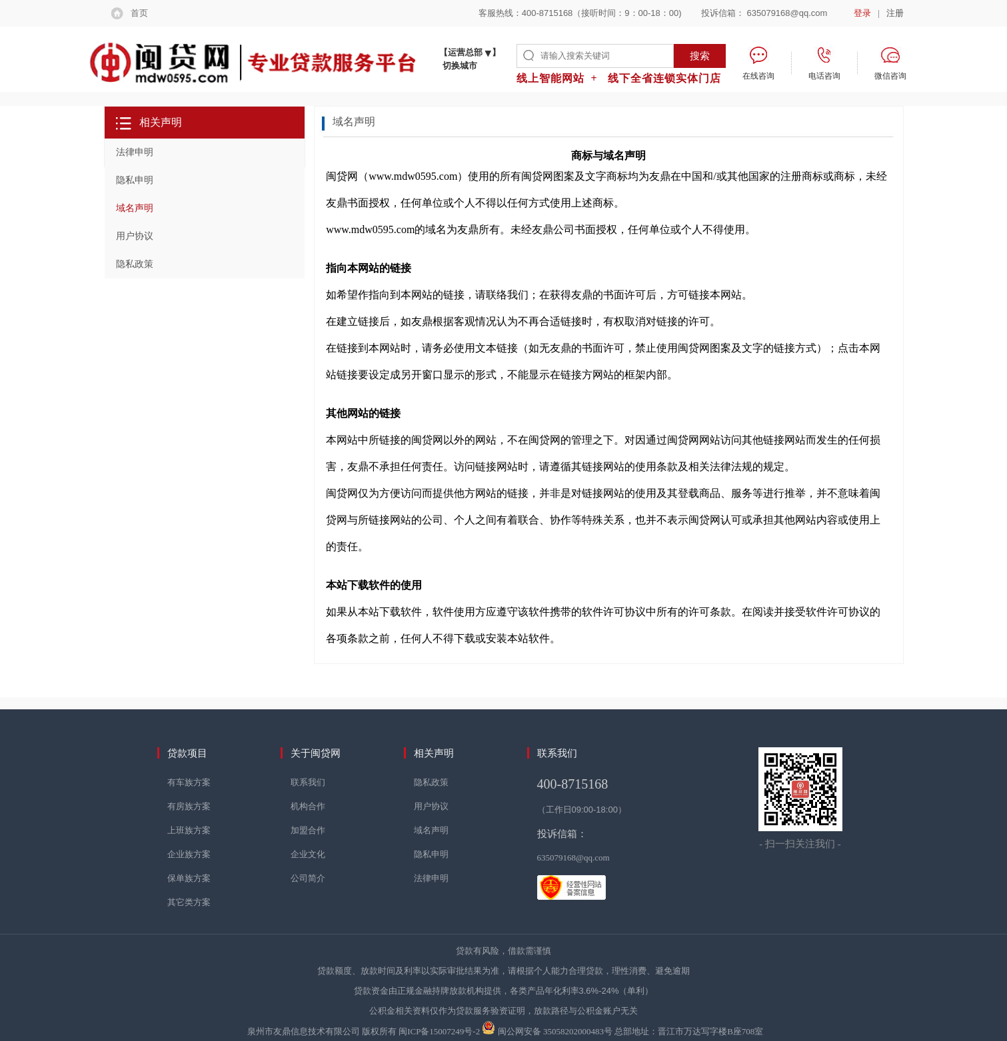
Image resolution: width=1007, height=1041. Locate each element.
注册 (895, 13)
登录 (862, 13)
